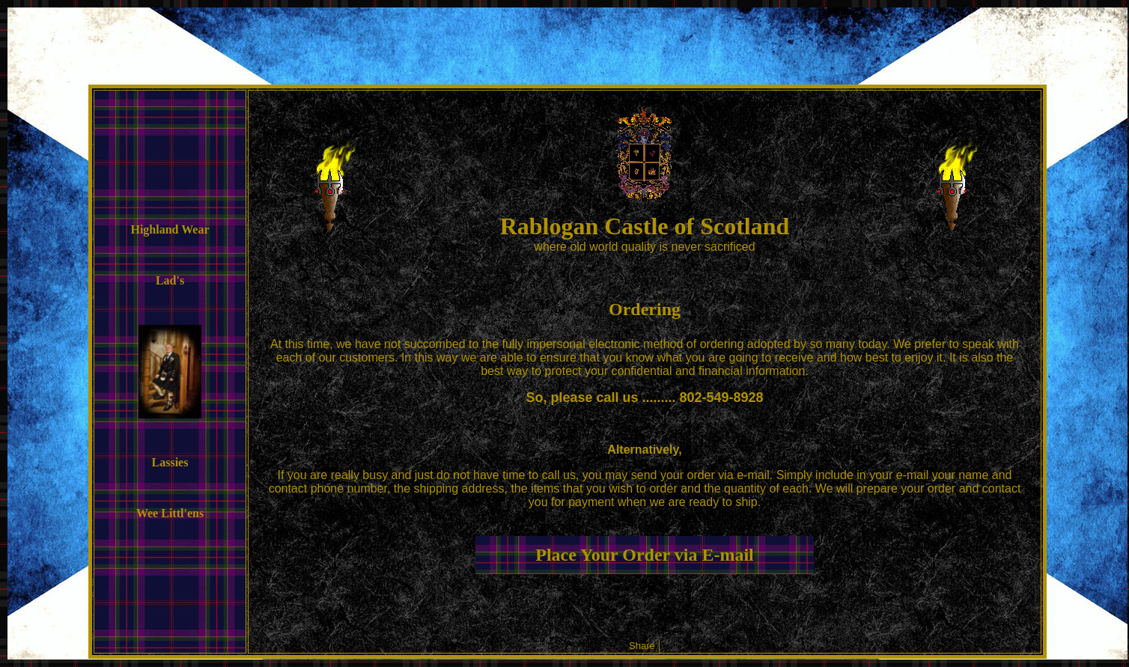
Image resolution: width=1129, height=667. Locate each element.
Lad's (170, 280)
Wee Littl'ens (170, 513)
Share (642, 645)
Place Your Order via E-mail (644, 554)
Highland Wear (169, 229)
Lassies (170, 462)
